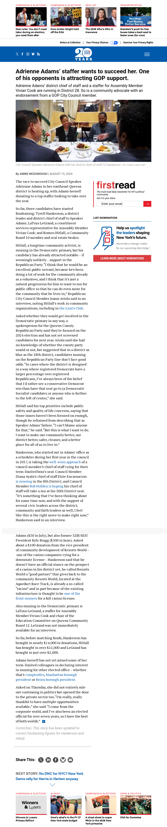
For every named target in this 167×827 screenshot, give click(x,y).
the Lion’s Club (71, 308)
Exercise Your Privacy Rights (138, 42)
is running (24, 481)
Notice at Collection (70, 42)
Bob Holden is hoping (46, 486)
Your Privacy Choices (102, 42)
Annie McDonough (33, 174)
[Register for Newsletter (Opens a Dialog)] (147, 204)
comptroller (34, 674)
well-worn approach (65, 462)
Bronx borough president (55, 679)
